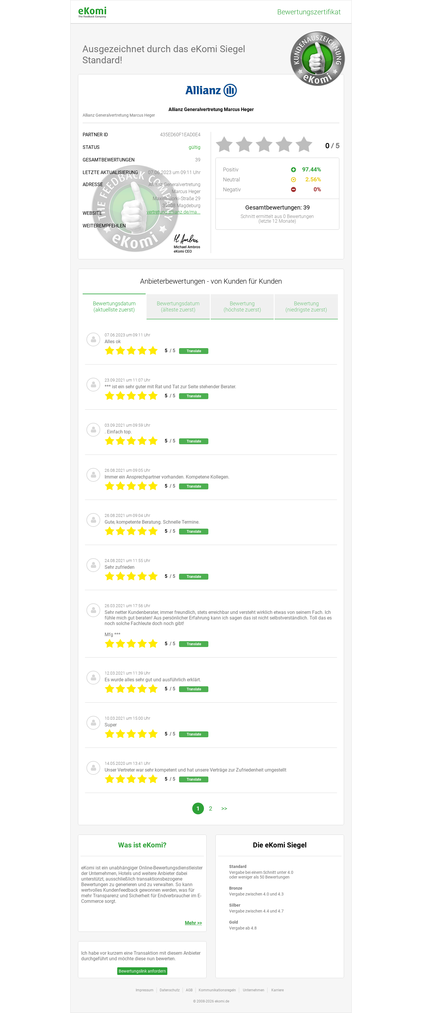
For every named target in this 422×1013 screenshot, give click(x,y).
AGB (189, 990)
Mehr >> (193, 923)
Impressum (145, 990)
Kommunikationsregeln (217, 990)
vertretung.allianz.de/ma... (173, 212)
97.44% (306, 169)
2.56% (306, 179)
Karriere (277, 990)
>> (224, 808)
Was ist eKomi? (142, 845)
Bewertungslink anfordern (142, 971)
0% (306, 189)
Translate (194, 351)
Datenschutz (170, 990)
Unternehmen (253, 990)
